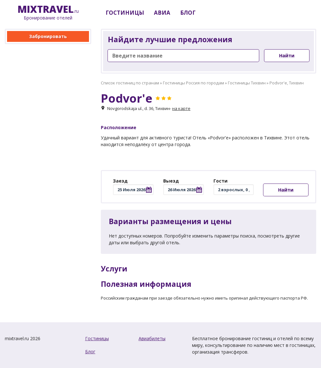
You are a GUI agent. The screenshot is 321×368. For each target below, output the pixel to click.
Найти (286, 55)
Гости (220, 181)
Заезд (120, 181)
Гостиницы (97, 338)
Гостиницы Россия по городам (193, 83)
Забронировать (48, 36)
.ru (48, 12)
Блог (90, 351)
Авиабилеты (152, 338)
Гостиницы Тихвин (247, 83)
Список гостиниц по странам (130, 83)
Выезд (171, 181)
